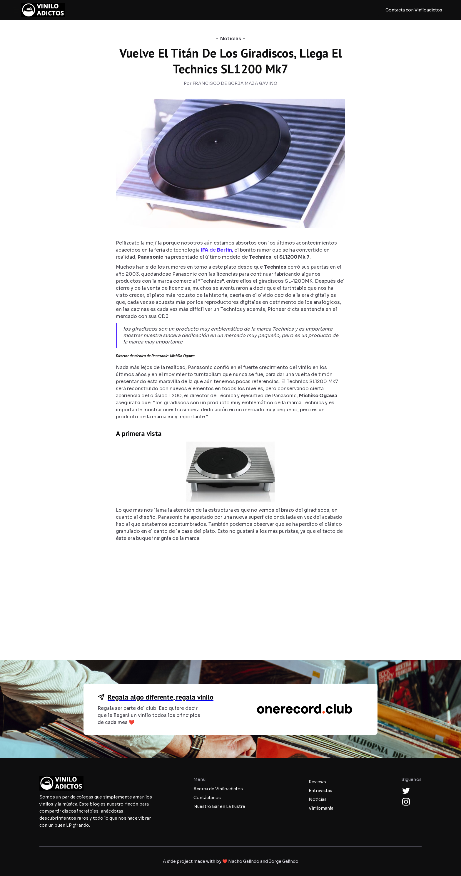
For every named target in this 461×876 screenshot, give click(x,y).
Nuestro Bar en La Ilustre (219, 806)
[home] (43, 10)
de (216, 250)
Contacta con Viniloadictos (413, 10)
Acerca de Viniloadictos (218, 788)
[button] (16, 10)
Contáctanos (207, 797)
